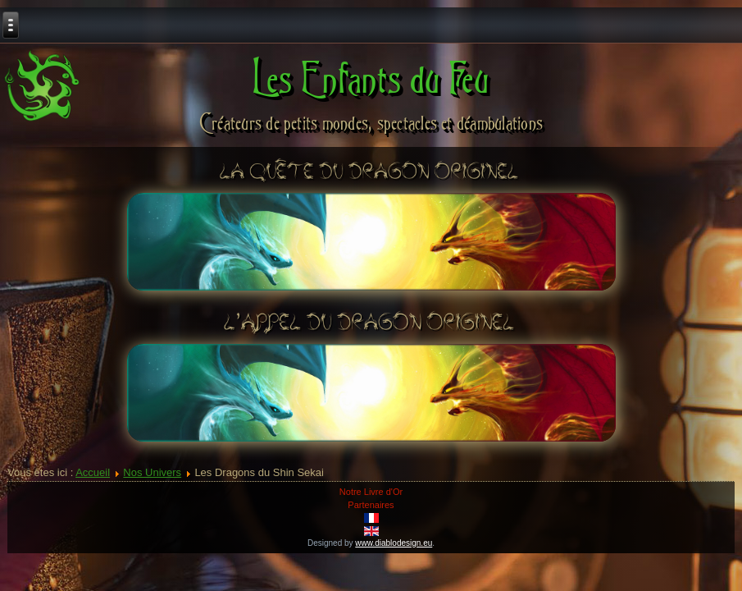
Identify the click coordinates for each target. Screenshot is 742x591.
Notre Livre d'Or (371, 492)
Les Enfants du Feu (371, 78)
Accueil (92, 472)
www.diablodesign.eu (393, 542)
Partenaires (371, 505)
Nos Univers (152, 472)
